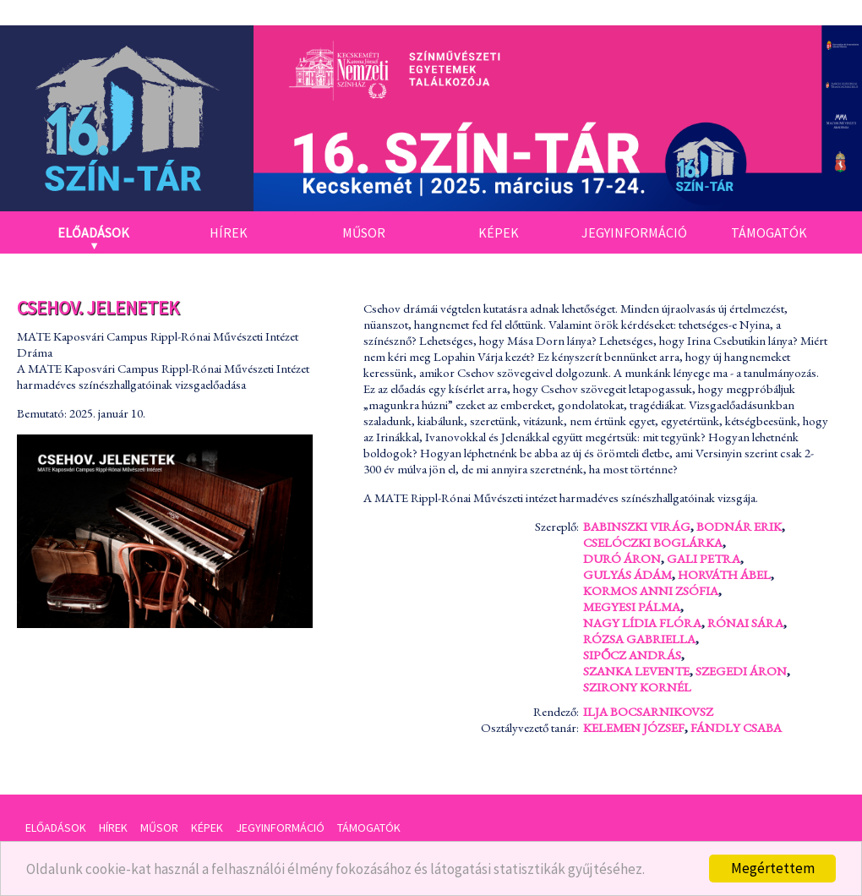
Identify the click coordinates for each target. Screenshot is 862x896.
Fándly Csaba (736, 727)
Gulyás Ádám (627, 574)
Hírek (229, 232)
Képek (498, 232)
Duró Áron (622, 558)
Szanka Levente (636, 671)
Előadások (93, 232)
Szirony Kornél (637, 687)
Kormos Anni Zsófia (650, 590)
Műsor (363, 232)
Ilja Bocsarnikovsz (648, 711)
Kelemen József (634, 727)
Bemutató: (43, 413)
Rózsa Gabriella (639, 639)
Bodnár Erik (739, 526)
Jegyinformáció (634, 232)
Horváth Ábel (724, 574)
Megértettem (773, 868)
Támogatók (769, 232)
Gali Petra (703, 558)
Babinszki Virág (636, 526)
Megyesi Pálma (631, 606)
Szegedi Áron (741, 671)
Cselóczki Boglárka (653, 542)
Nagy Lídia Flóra (642, 623)
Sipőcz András (632, 655)
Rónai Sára (745, 623)
